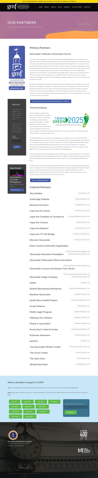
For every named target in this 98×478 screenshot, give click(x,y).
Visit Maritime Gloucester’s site (81, 294)
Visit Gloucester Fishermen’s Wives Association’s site (76, 265)
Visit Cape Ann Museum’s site (82, 228)
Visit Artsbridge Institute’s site (82, 199)
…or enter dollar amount (73, 404)
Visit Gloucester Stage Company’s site (80, 276)
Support (33, 468)
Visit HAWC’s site (85, 282)
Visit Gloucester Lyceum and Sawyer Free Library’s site (76, 274)
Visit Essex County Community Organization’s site (77, 251)
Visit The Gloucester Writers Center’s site (79, 346)
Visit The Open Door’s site (83, 358)
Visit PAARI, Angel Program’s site (81, 311)
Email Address (15, 137)
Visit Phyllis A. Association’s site (81, 323)
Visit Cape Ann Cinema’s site (82, 222)
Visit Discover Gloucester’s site (82, 239)
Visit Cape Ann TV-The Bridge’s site (81, 234)
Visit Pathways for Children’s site (81, 317)
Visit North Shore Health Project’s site (80, 300)
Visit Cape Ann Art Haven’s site (82, 210)
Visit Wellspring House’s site (82, 364)
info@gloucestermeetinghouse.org (17, 445)
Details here (15, 190)
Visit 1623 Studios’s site (83, 193)
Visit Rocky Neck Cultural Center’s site (80, 329)
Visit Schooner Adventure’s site (82, 335)
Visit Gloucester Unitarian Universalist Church (50, 101)
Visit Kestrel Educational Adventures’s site (79, 288)
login (17, 470)
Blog (27, 468)
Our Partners (41, 468)
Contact (11, 470)
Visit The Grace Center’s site (82, 352)
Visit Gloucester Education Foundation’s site (78, 254)
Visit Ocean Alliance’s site (83, 306)
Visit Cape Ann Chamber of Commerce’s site (79, 216)
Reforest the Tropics (77, 144)
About (15, 468)
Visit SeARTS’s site (85, 340)
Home (80, 24)
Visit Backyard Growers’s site (82, 204)
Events (21, 468)
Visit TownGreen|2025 (40, 180)
